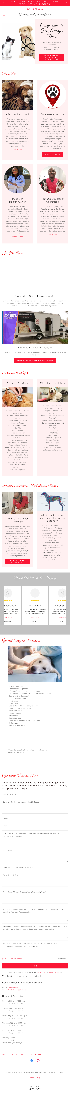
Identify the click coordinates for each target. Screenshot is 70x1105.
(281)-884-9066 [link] (35, 8)
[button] (7, 15)
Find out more (52, 154)
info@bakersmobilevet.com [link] (17, 990)
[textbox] (35, 794)
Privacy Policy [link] (42, 972)
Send (35, 966)
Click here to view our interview (35, 361)
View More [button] (8, 617)
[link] (35, 15)
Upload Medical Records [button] (13, 959)
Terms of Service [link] (54, 972)
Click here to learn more (17, 561)
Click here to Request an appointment (51, 57)
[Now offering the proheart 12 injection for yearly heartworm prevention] (35, 2)
